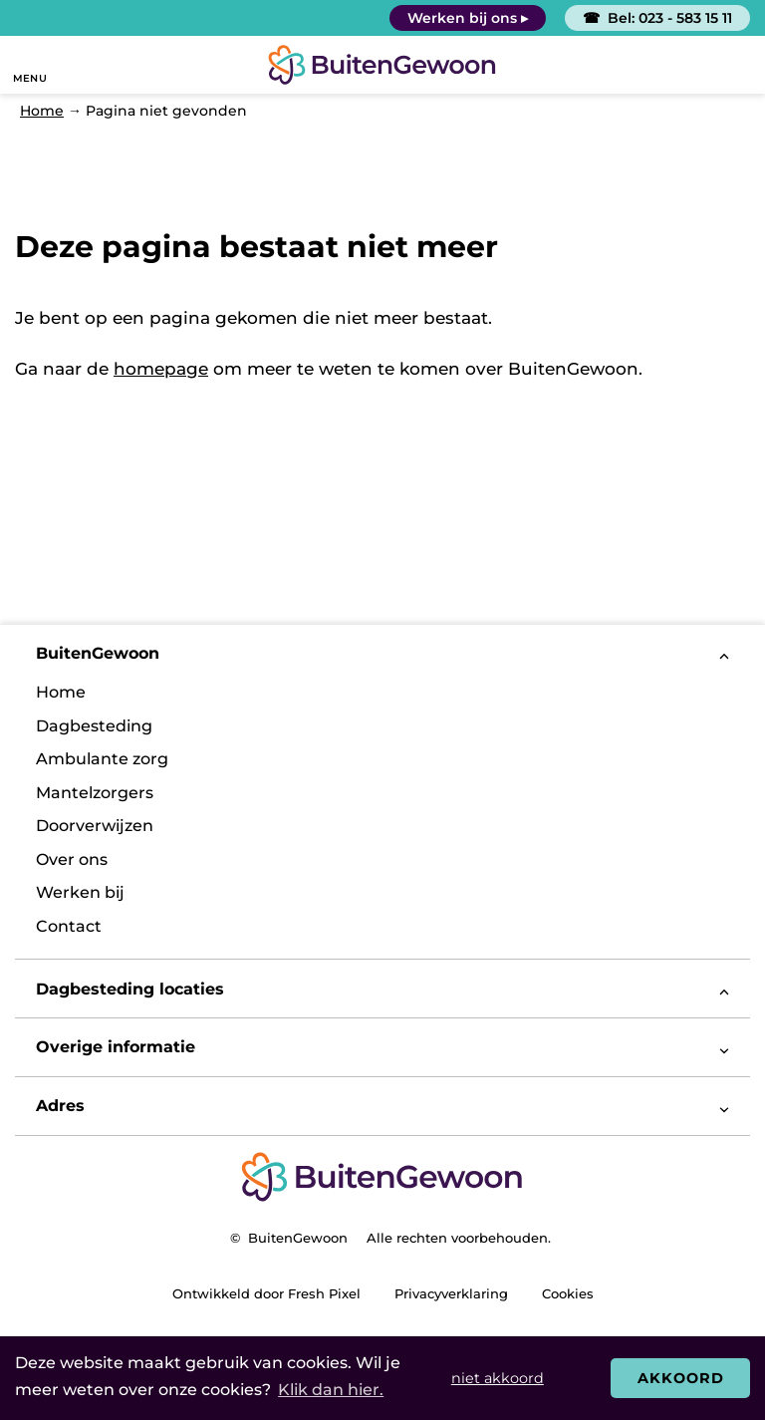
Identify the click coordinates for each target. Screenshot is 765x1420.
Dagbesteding (94, 725)
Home (61, 692)
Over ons (72, 859)
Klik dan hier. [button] (330, 1389)
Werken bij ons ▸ (467, 18)
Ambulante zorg (102, 758)
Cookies (568, 1293)
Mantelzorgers (94, 792)
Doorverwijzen (94, 825)
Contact (69, 926)
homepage (161, 369)
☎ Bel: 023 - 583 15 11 (657, 18)
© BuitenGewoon (289, 1238)
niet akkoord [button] (497, 1378)
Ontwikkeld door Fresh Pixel (266, 1293)
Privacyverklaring (451, 1293)
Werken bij (80, 892)
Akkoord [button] (681, 1378)
